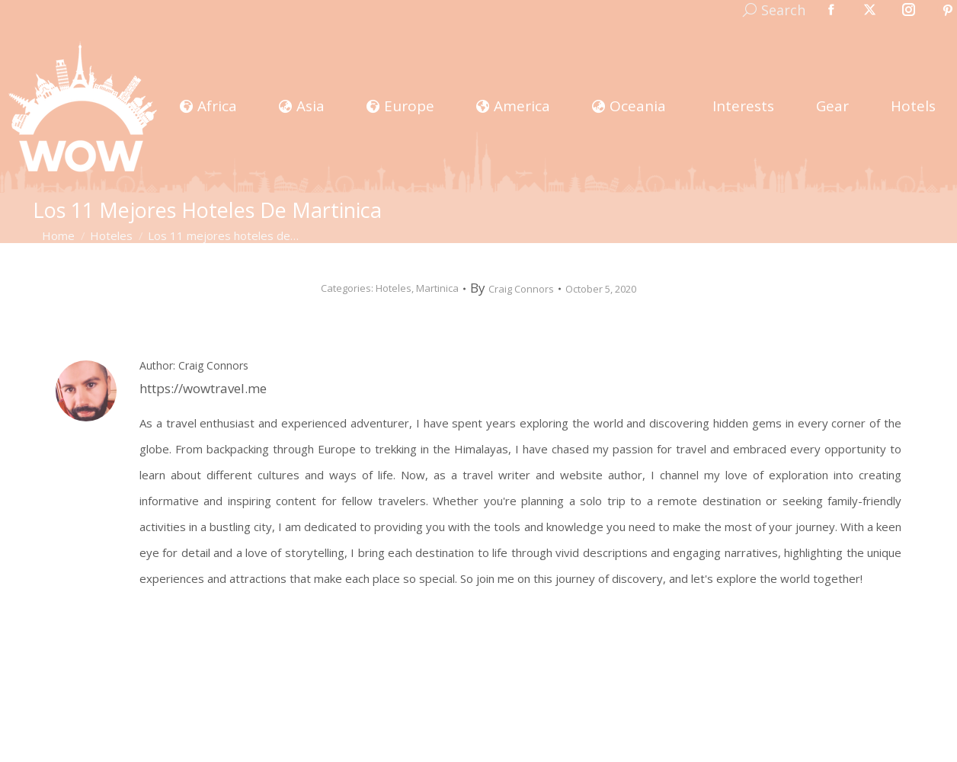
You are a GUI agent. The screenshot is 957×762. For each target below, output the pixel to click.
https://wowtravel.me (203, 388)
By (512, 288)
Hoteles (393, 288)
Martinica (437, 288)
